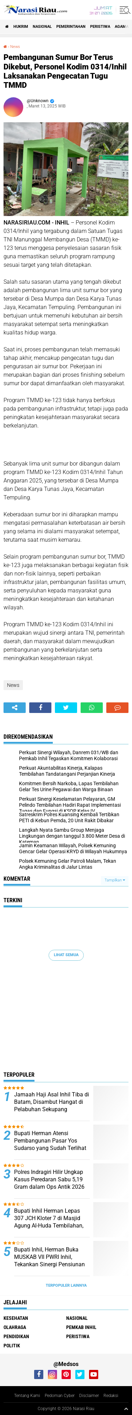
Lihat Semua (66, 955)
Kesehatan (16, 1318)
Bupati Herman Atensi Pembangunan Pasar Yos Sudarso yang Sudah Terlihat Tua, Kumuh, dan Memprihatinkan (50, 1148)
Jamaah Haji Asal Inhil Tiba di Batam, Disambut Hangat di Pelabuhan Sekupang (51, 1102)
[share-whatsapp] (92, 707)
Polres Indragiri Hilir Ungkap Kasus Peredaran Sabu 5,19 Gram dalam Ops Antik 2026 (49, 1179)
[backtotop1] (126, 1408)
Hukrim (20, 26)
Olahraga (15, 1327)
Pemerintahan (71, 26)
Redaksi (110, 1395)
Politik (12, 1345)
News (15, 46)
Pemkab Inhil (81, 1327)
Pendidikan (16, 1336)
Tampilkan (115, 880)
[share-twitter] (66, 707)
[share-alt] (15, 707)
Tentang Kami (27, 1395)
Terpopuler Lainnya (66, 1285)
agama (121, 26)
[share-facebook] (40, 707)
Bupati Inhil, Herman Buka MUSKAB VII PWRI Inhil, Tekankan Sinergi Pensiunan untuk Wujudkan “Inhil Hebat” (50, 1260)
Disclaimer (89, 1395)
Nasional (42, 26)
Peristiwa (100, 26)
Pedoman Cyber (60, 1395)
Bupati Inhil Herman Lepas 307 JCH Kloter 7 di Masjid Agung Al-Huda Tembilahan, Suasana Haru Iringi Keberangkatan (48, 1225)
